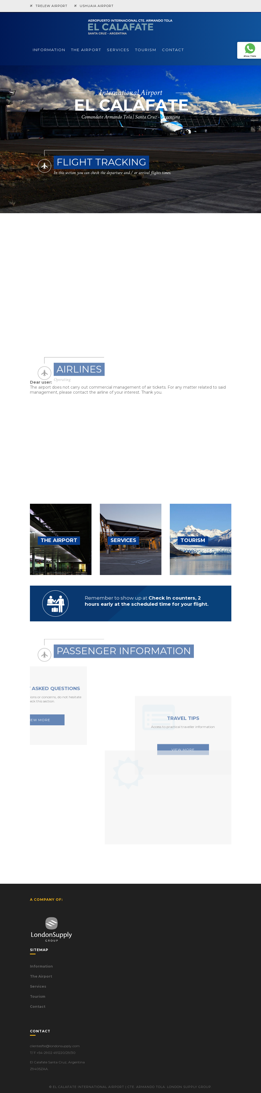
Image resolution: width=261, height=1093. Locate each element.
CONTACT (173, 49)
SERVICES (118, 49)
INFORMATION (49, 49)
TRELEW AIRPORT (51, 6)
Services (38, 986)
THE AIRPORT (86, 49)
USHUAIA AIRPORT (97, 6)
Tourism (37, 996)
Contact (37, 1006)
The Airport (41, 976)
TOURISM (145, 49)
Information (41, 966)
